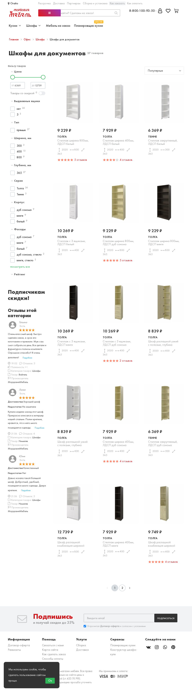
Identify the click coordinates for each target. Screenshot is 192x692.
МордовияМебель (18, 382)
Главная (14, 39)
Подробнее (27, 357)
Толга (20, 188)
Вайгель (23, 374)
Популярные (155, 71)
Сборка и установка (95, 3)
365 (19, 173)
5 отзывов (80, 160)
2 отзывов (126, 361)
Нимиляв (23, 441)
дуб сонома (24, 210)
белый (21, 221)
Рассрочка (44, 3)
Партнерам (73, 3)
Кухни (15, 25)
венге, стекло (25, 260)
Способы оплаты (52, 659)
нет (19, 109)
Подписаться (165, 618)
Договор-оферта (19, 645)
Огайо (13, 3)
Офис (27, 39)
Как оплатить (134, 3)
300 (19, 146)
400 (19, 151)
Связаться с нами (53, 645)
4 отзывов (126, 160)
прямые (21, 130)
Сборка (81, 645)
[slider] (12, 77)
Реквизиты (14, 650)
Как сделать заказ (54, 654)
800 (19, 157)
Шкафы (40, 39)
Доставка (59, 3)
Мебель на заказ (58, 25)
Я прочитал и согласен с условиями (115, 626)
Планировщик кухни (88, 25)
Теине (20, 194)
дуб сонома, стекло (29, 254)
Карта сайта (50, 650)
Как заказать (117, 3)
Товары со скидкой (22, 93)
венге (20, 216)
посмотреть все (20, 267)
